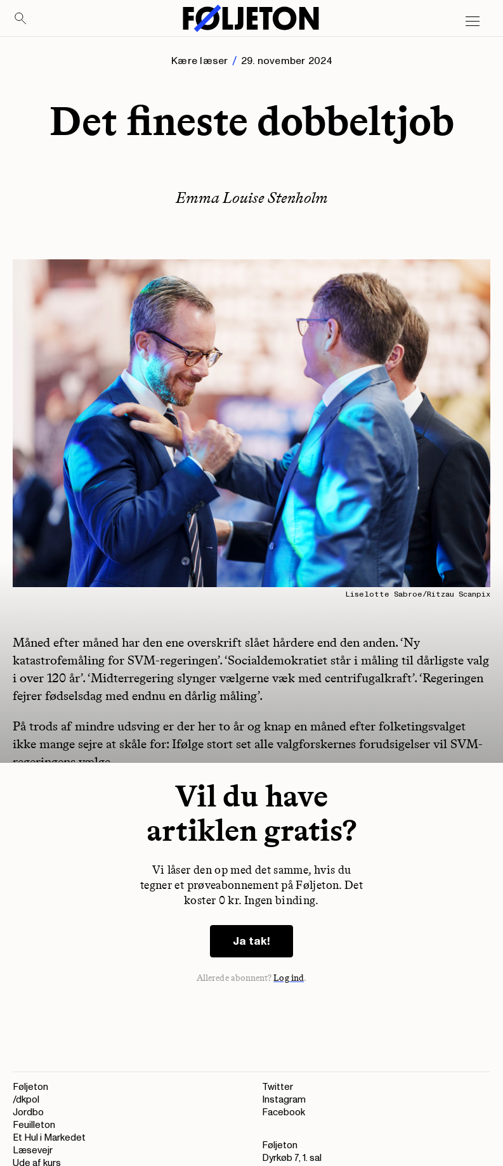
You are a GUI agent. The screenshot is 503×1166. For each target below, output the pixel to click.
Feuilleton (34, 1125)
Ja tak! (251, 941)
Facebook (283, 1112)
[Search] (21, 19)
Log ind (288, 978)
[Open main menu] (472, 22)
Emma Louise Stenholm (252, 197)
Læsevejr (33, 1150)
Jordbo (28, 1112)
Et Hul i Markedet (49, 1137)
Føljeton (30, 1087)
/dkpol (26, 1099)
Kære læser (199, 61)
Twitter (277, 1087)
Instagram (284, 1099)
